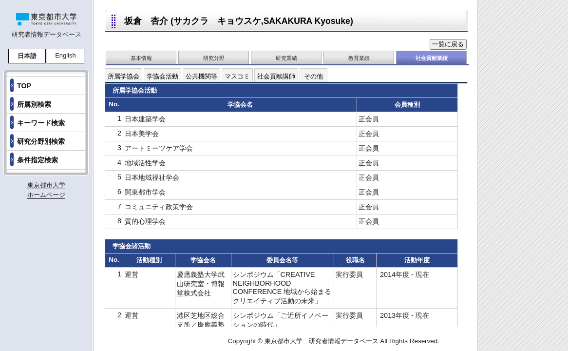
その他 (313, 76)
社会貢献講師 (276, 76)
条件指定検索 (37, 160)
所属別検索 (34, 104)
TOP (24, 86)
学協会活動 (162, 76)
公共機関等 (201, 76)
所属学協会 (123, 76)
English (65, 55)
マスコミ (237, 76)
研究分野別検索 (41, 141)
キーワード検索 (41, 123)
